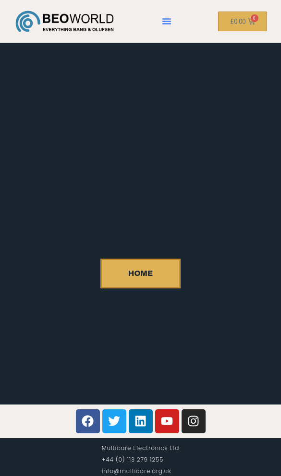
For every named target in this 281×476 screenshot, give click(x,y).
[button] (166, 21)
